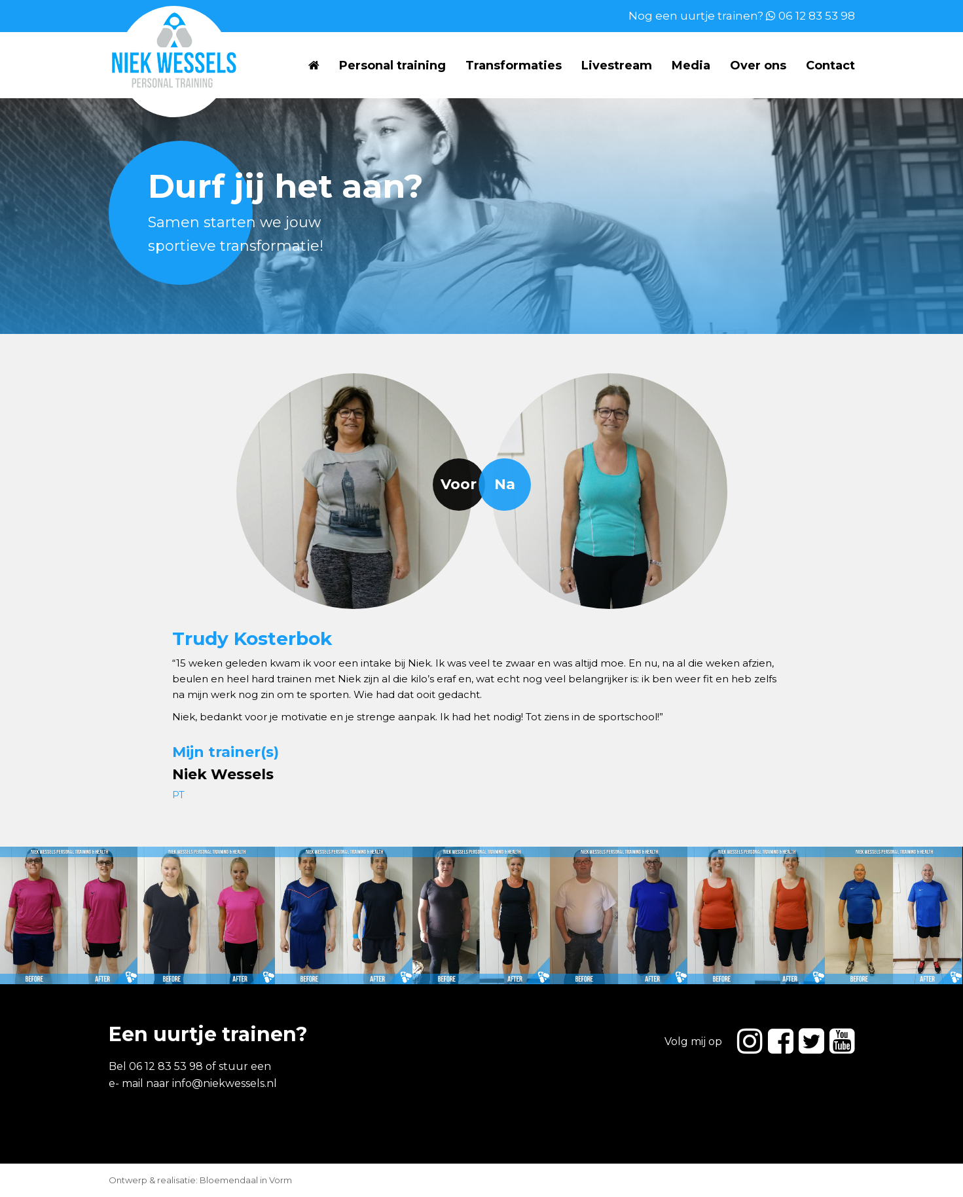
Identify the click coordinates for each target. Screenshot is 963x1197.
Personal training (392, 65)
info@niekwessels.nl (224, 1083)
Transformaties (513, 65)
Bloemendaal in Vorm (246, 1180)
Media (691, 65)
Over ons (758, 65)
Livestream (616, 65)
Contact (830, 65)
